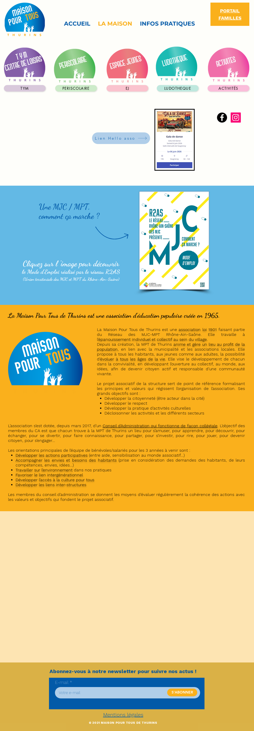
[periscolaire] (76, 88)
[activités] (228, 88)
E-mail (61, 682)
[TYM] (25, 88)
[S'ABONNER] (182, 692)
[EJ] (127, 88)
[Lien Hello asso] (121, 138)
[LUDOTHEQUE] (178, 88)
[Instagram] (236, 117)
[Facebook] (222, 117)
